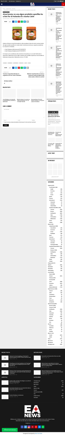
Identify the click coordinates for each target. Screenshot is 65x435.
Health (52, 189)
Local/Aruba (51, 187)
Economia (51, 283)
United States (53, 205)
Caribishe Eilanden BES (54, 246)
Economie (53, 229)
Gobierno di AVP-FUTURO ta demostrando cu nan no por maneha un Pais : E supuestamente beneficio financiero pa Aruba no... (59, 69)
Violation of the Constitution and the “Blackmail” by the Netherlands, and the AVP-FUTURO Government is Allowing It (20, 372)
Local (49, 272)
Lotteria (50, 285)
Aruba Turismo (51, 288)
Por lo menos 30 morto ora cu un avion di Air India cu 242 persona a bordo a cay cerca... (20, 388)
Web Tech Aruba (38, 433)
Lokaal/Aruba (52, 226)
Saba (52, 215)
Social (52, 194)
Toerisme (51, 237)
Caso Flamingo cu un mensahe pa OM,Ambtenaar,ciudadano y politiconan (9, 100)
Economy (52, 190)
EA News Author (7, 18)
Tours (50, 298)
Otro (50, 322)
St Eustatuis (50, 266)
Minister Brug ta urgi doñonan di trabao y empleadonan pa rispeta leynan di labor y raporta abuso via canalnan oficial (52, 364)
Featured (50, 263)
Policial (50, 275)
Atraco (50, 329)
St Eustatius (50, 268)
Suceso (49, 324)
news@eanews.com (35, 423)
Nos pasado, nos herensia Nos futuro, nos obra (51, 356)
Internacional (51, 303)
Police (50, 220)
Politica (50, 277)
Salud (50, 274)
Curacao (52, 209)
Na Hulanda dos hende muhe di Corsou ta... (51, 133)
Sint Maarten (53, 213)
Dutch (49, 224)
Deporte (49, 264)
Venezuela (53, 202)
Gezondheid (53, 227)
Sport (50, 235)
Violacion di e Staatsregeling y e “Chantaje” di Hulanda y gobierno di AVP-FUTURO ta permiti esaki (59, 17)
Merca (50, 318)
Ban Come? (50, 340)
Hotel (50, 292)
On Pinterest (51, 160)
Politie (50, 259)
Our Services (12, 1)
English (49, 185)
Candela (51, 331)
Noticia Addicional (53, 287)
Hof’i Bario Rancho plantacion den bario (54, 115)
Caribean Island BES (53, 207)
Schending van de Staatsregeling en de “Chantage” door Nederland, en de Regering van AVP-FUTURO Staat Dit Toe (20, 364)
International (52, 200)
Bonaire (52, 211)
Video (49, 338)
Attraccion (51, 300)
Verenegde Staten (54, 244)
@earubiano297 (55, 176)
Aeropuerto (51, 301)
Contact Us (18, 1)
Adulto (50, 336)
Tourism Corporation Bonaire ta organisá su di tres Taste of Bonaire (12, 74)
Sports (50, 196)
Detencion (51, 327)
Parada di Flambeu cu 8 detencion (16, 395)
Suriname (51, 320)
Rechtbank (53, 233)
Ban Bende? (50, 342)
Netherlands (53, 218)
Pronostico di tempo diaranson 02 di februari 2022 (58, 134)
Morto (49, 333)
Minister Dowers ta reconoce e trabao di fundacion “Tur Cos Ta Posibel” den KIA (23, 100)
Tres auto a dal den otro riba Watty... (51, 144)
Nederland (53, 257)
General (51, 290)
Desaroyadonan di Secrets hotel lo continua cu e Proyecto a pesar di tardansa (37, 100)
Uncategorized (51, 344)
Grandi (50, 335)
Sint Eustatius (53, 216)
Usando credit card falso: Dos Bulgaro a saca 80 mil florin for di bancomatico (20, 381)
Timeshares (51, 294)
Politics (50, 222)
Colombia (53, 203)
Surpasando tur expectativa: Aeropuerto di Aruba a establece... (58, 146)
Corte (50, 281)
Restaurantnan (52, 296)
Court (52, 192)
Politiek (50, 261)
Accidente (51, 325)
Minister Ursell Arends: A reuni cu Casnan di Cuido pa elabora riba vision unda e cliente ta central (35, 75)
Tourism (51, 198)
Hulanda (51, 316)
